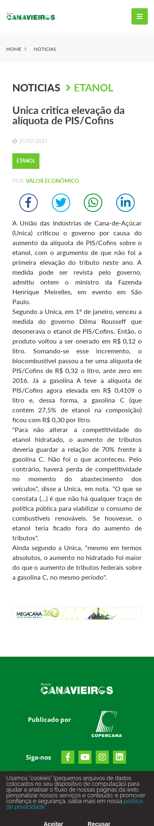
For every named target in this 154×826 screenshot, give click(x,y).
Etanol (93, 87)
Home (13, 49)
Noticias (45, 49)
